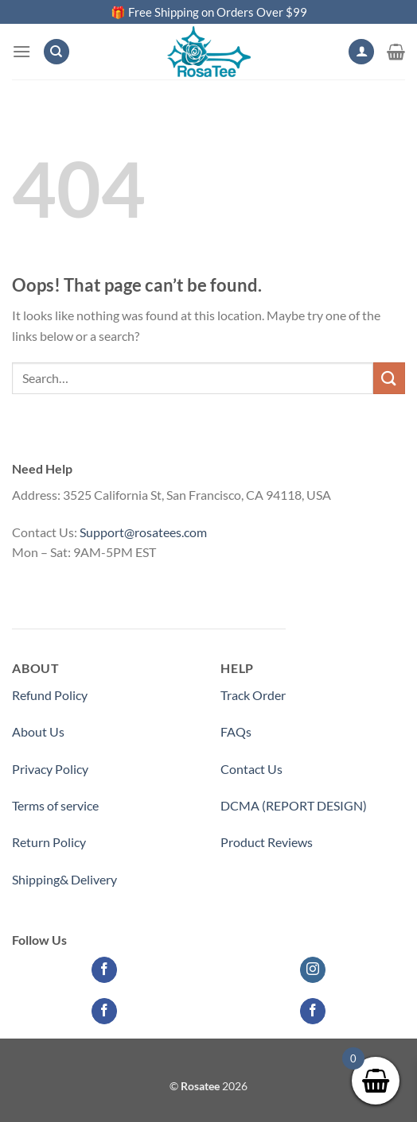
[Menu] (21, 51)
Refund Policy (50, 694)
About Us (38, 731)
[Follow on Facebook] (105, 970)
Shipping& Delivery (64, 879)
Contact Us (251, 768)
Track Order (253, 694)
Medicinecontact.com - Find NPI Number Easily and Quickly (174, 589)
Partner (241, 879)
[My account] (361, 52)
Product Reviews (266, 841)
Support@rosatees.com (143, 532)
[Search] (56, 52)
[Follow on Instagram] (313, 970)
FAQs (235, 731)
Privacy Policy (50, 768)
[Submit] (389, 377)
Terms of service (55, 805)
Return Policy (49, 841)
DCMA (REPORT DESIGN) (293, 805)
